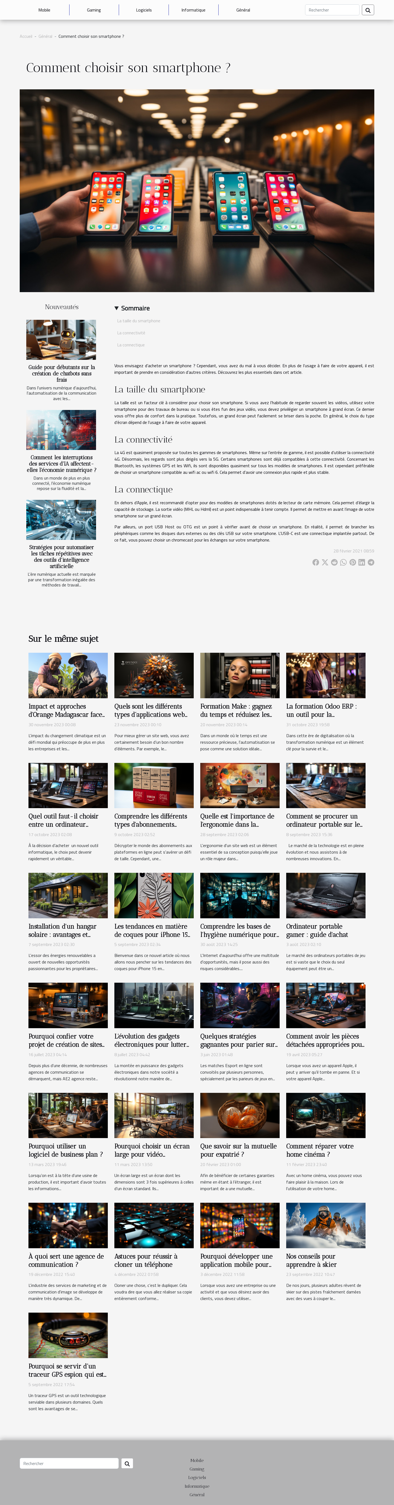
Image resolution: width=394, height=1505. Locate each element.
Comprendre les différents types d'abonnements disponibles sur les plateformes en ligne (150, 829)
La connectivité (131, 332)
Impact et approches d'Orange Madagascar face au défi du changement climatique (65, 719)
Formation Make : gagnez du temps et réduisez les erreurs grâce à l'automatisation (236, 719)
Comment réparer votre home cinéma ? (320, 1150)
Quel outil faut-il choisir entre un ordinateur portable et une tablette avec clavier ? (63, 829)
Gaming (94, 10)
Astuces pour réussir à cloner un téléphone (146, 1261)
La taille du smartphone (138, 320)
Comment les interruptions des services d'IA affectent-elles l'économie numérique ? (62, 463)
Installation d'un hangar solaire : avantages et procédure (62, 935)
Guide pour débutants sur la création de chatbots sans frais (61, 373)
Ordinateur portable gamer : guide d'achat (317, 931)
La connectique (131, 344)
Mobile (44, 10)
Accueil (26, 36)
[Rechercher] (332, 9)
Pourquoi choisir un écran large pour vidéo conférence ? (152, 1154)
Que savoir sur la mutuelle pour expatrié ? (238, 1150)
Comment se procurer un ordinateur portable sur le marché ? (323, 825)
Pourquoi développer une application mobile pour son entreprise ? (236, 1265)
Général (243, 10)
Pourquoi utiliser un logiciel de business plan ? (65, 1150)
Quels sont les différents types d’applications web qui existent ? (149, 715)
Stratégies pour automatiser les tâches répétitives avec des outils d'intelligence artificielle (61, 556)
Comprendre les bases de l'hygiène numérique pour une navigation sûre (238, 935)
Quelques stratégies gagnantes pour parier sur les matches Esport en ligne (239, 1045)
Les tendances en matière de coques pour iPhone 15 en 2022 (150, 935)
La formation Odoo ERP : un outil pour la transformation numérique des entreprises (324, 719)
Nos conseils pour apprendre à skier (311, 1261)
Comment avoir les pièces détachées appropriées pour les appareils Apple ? (325, 1045)
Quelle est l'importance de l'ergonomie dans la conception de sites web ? (237, 825)
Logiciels (144, 10)
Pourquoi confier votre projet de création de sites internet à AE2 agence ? (65, 1045)
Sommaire (135, 308)
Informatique (193, 10)
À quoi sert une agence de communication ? (66, 1261)
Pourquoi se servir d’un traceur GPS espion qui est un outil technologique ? (66, 1375)
